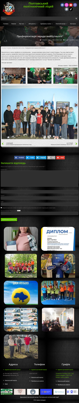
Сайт (2, 201)
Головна (5, 24)
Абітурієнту (33, 24)
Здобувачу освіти (46, 24)
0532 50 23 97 (33, 373)
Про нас (22, 24)
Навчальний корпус (11, 380)
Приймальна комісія (37, 381)
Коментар (4, 169)
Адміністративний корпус (13, 369)
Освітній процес (61, 24)
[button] (19, 157)
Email (3, 195)
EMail (6, 384)
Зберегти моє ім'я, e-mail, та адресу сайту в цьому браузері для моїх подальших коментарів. (29, 208)
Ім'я (2, 189)
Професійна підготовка (71, 40)
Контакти (73, 24)
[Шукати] (76, 18)
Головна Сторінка (6, 48)
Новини (13, 24)
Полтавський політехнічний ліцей (38, 4)
